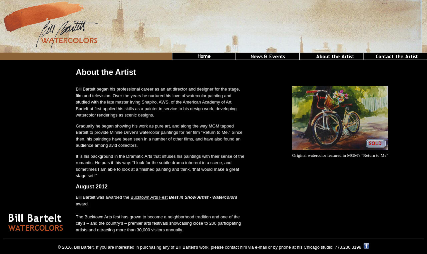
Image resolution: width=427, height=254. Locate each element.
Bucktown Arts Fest (148, 197)
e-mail (261, 247)
